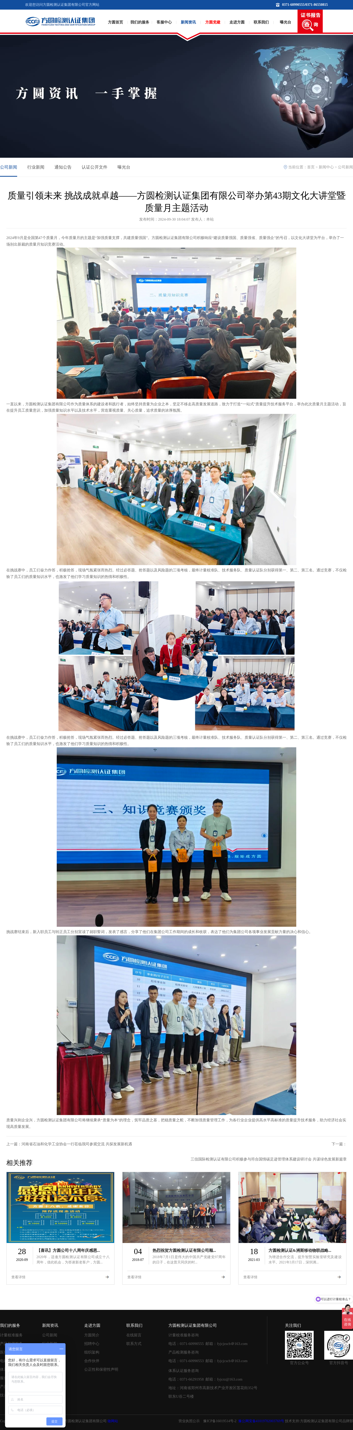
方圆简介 (91, 1335)
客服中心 (164, 22)
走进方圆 (237, 22)
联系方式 (133, 1344)
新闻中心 (326, 167)
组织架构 (91, 1352)
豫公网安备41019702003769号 (261, 1421)
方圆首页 (115, 22)
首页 (311, 167)
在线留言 (133, 1335)
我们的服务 (139, 22)
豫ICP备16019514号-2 (219, 1421)
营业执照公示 (189, 1421)
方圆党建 (212, 22)
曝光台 (285, 22)
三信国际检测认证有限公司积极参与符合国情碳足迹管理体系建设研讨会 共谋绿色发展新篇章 (269, 1159)
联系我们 (261, 22)
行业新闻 (35, 167)
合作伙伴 (91, 1361)
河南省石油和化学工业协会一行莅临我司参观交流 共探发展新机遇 (76, 1144)
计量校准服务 (11, 1335)
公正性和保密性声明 (101, 1369)
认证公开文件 (94, 167)
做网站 (112, 1421)
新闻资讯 (188, 22)
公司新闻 (8, 167)
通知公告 (63, 167)
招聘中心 (91, 1344)
